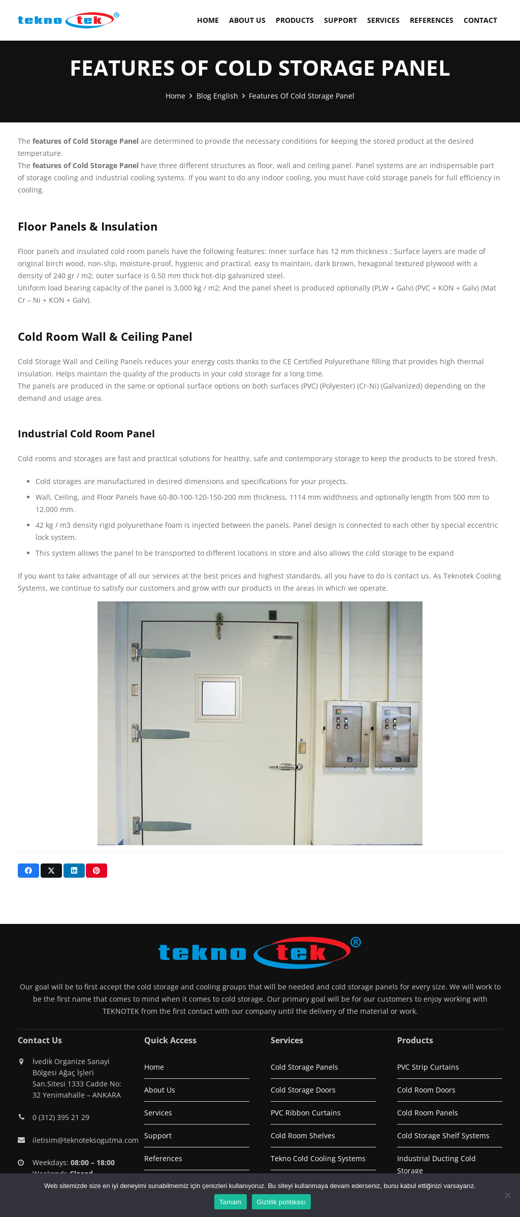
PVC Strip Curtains (428, 1067)
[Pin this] (96, 870)
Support (158, 1135)
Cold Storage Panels (304, 1067)
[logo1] (68, 20)
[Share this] (28, 870)
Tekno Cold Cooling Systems (318, 1158)
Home (154, 1067)
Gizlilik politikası (281, 1202)
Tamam (230, 1202)
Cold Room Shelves (303, 1135)
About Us (159, 1090)
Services (158, 1112)
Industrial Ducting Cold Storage (436, 1164)
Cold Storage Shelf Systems (443, 1135)
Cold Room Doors (426, 1090)
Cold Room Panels (427, 1112)
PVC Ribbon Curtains (306, 1112)
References (163, 1158)
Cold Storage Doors (303, 1090)
